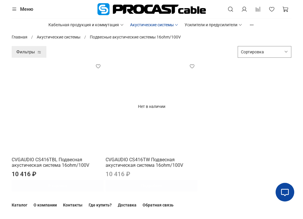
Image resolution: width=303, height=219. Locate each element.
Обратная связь (158, 205)
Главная (19, 37)
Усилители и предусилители (213, 24)
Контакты (73, 205)
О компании (45, 205)
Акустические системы (154, 24)
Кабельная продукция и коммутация (86, 24)
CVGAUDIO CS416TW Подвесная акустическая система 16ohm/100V (144, 162)
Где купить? (100, 205)
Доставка (127, 205)
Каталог (19, 205)
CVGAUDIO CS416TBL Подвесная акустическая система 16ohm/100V (50, 162)
